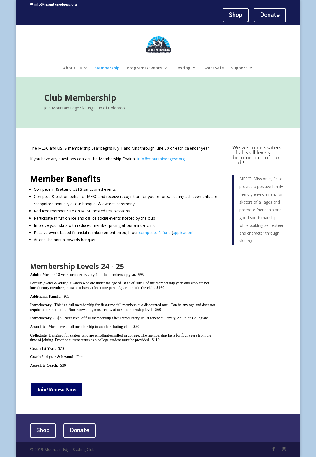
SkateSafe (213, 68)
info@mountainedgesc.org (161, 158)
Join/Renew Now (56, 389)
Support (239, 68)
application (182, 232)
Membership (107, 68)
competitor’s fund (155, 232)
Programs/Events (144, 68)
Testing (183, 68)
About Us (72, 68)
